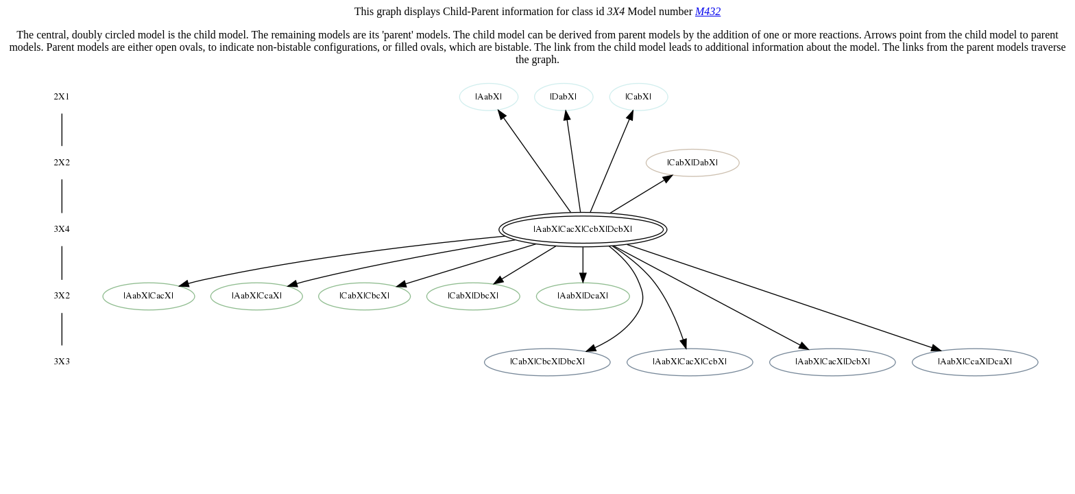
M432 (708, 11)
